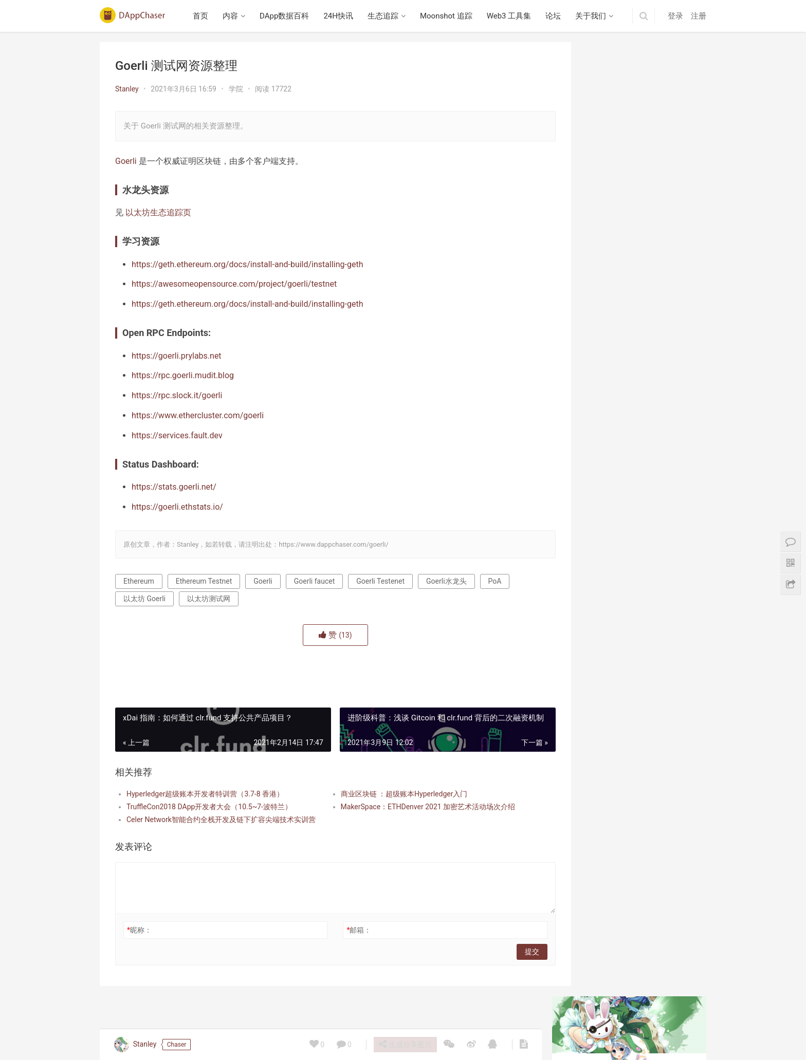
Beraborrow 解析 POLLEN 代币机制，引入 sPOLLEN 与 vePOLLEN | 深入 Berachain (629, 252)
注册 (698, 16)
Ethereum (138, 581)
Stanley (127, 89)
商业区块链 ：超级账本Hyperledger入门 (389, 794)
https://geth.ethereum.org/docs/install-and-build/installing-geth (247, 264)
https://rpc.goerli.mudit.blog (183, 375)
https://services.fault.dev (177, 435)
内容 (233, 16)
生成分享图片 (404, 1044)
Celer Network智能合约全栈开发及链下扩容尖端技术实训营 (216, 819)
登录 (675, 16)
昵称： (139, 930)
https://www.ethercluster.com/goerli (198, 415)
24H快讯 (341, 16)
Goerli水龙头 (446, 581)
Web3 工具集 (511, 16)
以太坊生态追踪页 (158, 212)
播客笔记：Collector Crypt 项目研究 (623, 417)
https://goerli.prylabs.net (177, 356)
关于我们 (593, 16)
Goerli (126, 161)
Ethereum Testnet (204, 581)
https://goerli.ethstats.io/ (177, 507)
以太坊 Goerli (144, 598)
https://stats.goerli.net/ (174, 487)
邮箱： (344, 930)
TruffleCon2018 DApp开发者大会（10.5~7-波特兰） (209, 807)
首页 (203, 16)
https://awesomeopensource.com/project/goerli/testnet (234, 284)
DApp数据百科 (287, 16)
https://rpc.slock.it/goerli (177, 395)
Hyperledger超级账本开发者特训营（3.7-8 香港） (205, 794)
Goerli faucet (314, 581)
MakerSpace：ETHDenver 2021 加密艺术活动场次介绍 (413, 807)
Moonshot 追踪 (448, 16)
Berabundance (589, 497)
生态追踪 (385, 16)
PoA (495, 581)
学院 (236, 89)
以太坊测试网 (208, 598)
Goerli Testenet (380, 581)
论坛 (555, 16)
